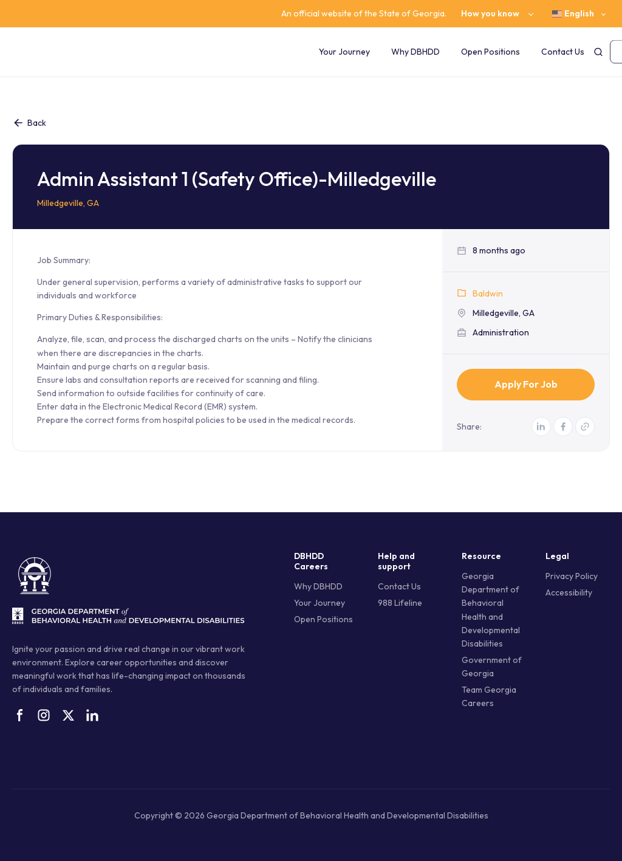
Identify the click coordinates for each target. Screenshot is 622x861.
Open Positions (490, 51)
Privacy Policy (571, 576)
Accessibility (568, 592)
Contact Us (562, 51)
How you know (490, 14)
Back (29, 123)
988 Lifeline (400, 602)
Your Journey (344, 51)
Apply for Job (526, 384)
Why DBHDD (415, 51)
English (573, 14)
